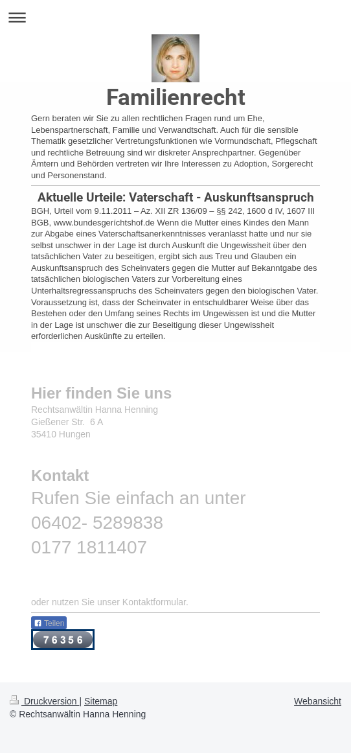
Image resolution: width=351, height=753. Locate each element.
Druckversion (44, 701)
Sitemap (100, 701)
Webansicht (317, 701)
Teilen (49, 623)
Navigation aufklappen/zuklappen (175, 17)
